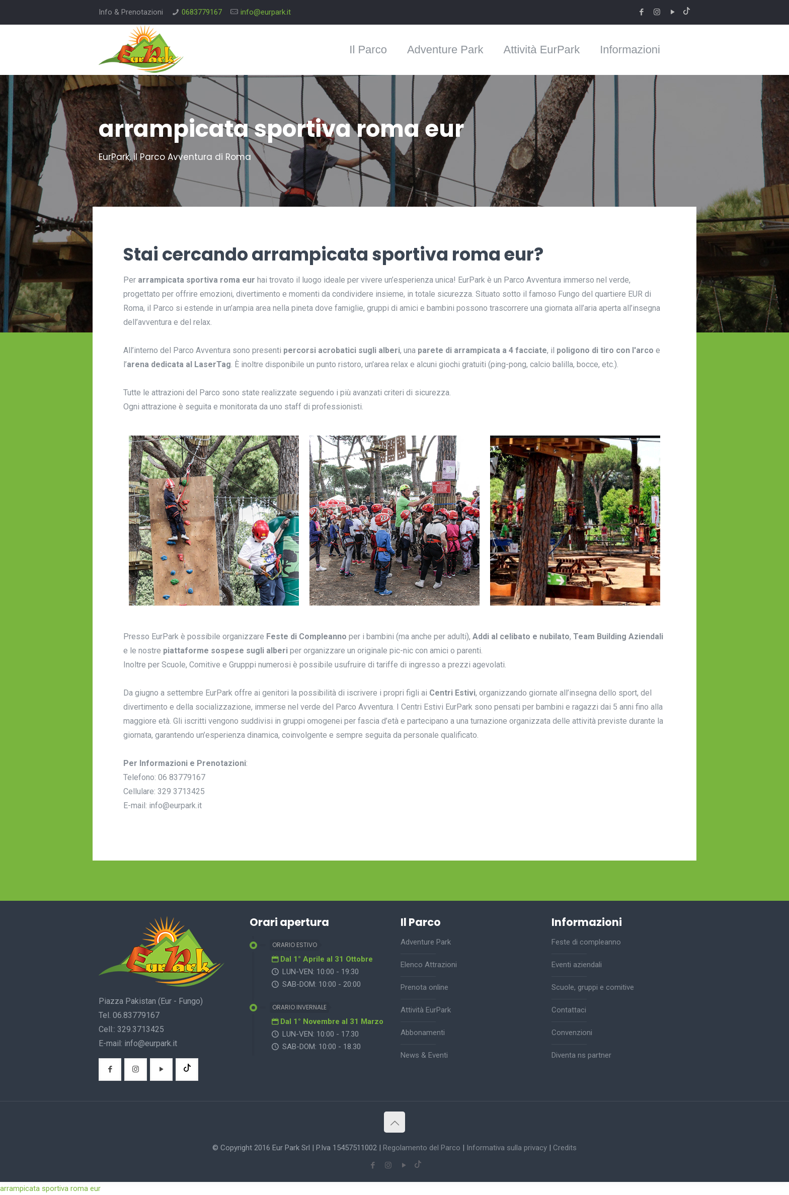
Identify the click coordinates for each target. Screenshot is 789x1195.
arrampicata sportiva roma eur (50, 1188)
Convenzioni (571, 1032)
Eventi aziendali (576, 964)
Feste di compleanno (586, 942)
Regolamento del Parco (421, 1147)
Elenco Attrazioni (429, 964)
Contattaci (568, 1009)
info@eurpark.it (266, 12)
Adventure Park (426, 942)
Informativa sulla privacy (506, 1147)
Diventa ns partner (581, 1055)
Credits (565, 1147)
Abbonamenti (423, 1032)
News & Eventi (424, 1055)
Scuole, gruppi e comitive (592, 987)
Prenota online (424, 987)
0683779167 (202, 12)
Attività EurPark (426, 1009)
